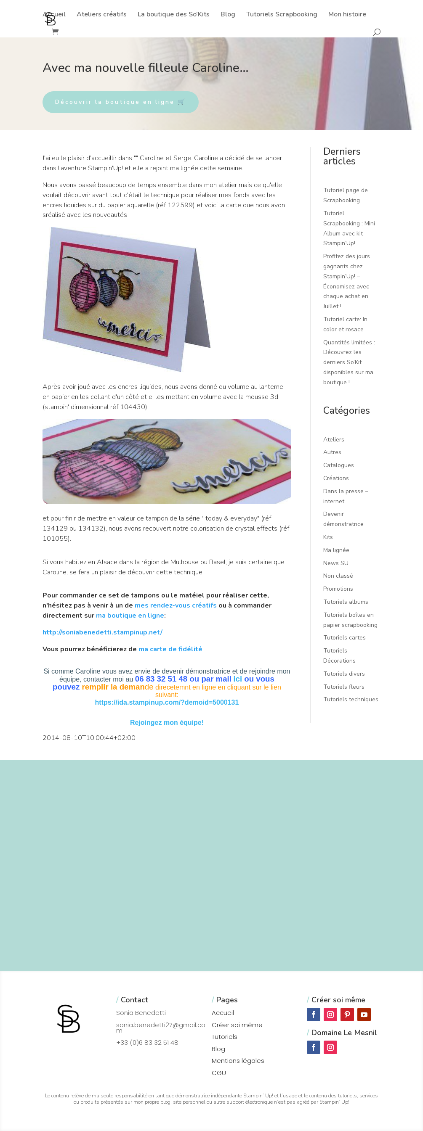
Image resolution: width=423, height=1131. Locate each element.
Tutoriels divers (344, 674)
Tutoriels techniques (350, 699)
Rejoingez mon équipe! (167, 722)
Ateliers (333, 440)
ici (237, 678)
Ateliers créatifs (102, 15)
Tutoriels (224, 1036)
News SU (336, 563)
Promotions (338, 589)
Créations (336, 478)
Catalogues (338, 465)
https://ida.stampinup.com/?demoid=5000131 (167, 702)
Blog (228, 15)
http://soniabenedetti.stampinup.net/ (102, 632)
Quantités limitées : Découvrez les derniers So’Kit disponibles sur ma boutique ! (349, 362)
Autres (332, 452)
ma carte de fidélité (170, 649)
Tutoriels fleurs (343, 687)
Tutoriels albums (345, 602)
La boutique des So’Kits (174, 15)
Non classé (338, 576)
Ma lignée (336, 550)
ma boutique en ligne (130, 615)
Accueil (54, 15)
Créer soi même (237, 1024)
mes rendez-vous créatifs (176, 605)
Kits (328, 537)
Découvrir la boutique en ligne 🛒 (120, 102)
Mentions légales (238, 1060)
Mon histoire (347, 15)
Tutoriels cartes (344, 638)
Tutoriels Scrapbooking (281, 15)
